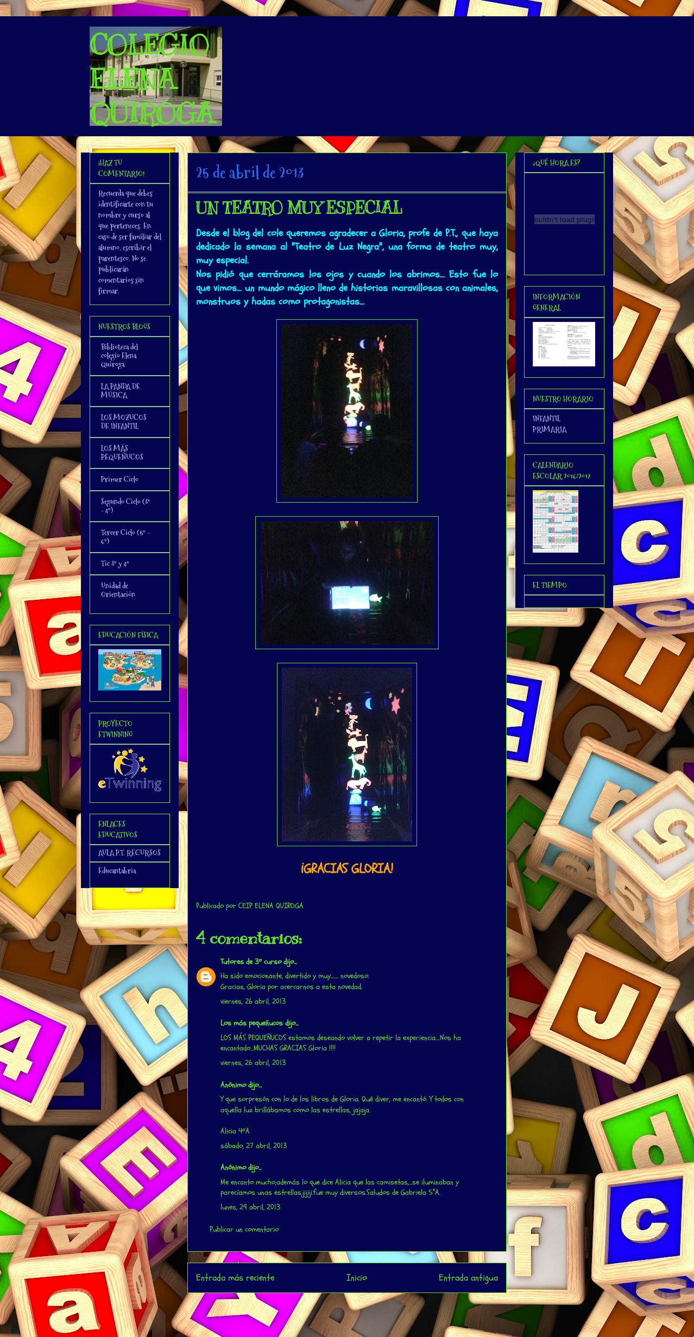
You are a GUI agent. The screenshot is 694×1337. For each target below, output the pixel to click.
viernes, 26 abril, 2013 (253, 1001)
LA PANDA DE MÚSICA (120, 391)
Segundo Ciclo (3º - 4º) (125, 506)
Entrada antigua (468, 1277)
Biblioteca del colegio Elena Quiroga (119, 355)
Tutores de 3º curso (250, 961)
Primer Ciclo (119, 479)
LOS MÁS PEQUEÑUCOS (122, 452)
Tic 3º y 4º (115, 563)
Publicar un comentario (244, 1229)
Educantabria (117, 870)
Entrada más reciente (235, 1277)
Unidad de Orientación (118, 590)
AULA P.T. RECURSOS (129, 852)
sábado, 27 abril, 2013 (253, 1145)
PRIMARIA (549, 429)
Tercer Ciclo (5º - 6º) (125, 537)
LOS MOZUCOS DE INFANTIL (124, 422)
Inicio (356, 1277)
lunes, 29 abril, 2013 (250, 1207)
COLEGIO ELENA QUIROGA (151, 79)
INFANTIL (546, 418)
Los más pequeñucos (251, 1023)
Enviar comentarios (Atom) (369, 1307)
